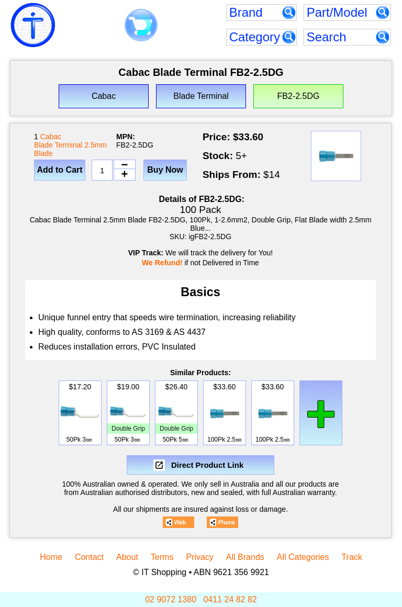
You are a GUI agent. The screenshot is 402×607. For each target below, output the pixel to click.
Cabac (50, 136)
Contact (89, 557)
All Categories (303, 557)
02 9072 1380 (170, 599)
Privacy (199, 557)
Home (51, 557)
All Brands (245, 557)
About (127, 557)
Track (351, 557)
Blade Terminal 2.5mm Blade (70, 149)
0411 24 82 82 (229, 599)
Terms (162, 557)
